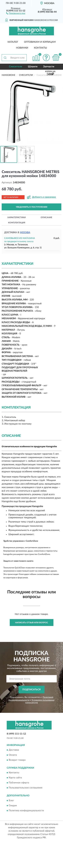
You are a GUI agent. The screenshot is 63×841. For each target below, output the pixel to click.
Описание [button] (46, 217)
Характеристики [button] (16, 217)
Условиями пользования (43, 700)
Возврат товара (17, 760)
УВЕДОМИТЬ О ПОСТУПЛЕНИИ (31, 207)
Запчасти (48, 66)
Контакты (40, 48)
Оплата (13, 755)
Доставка (14, 750)
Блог (11, 800)
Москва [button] (25, 232)
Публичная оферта (19, 783)
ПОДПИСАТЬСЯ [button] (31, 689)
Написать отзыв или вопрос (31, 623)
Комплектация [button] (16, 223)
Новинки (22, 48)
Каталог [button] (13, 42)
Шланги (32, 66)
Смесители (15, 66)
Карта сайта (15, 778)
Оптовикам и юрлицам (40, 42)
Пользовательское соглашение (25, 788)
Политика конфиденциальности (26, 810)
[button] (15, 13)
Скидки (13, 805)
